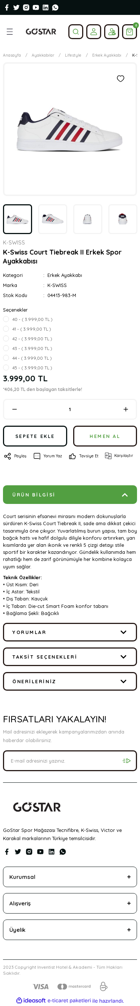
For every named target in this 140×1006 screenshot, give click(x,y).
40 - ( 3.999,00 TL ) (32, 319)
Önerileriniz (34, 681)
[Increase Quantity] (125, 409)
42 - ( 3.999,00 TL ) (32, 338)
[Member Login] (93, 31)
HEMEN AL (105, 436)
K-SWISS (57, 285)
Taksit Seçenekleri (44, 657)
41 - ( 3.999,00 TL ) (31, 329)
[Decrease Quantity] (14, 409)
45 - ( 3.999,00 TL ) (32, 367)
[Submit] (126, 760)
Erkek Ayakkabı (64, 275)
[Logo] (40, 31)
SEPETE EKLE (35, 436)
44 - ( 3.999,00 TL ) (32, 358)
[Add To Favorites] (120, 78)
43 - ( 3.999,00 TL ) (32, 348)
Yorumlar (29, 632)
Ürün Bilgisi (34, 495)
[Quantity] (70, 409)
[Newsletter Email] (70, 760)
